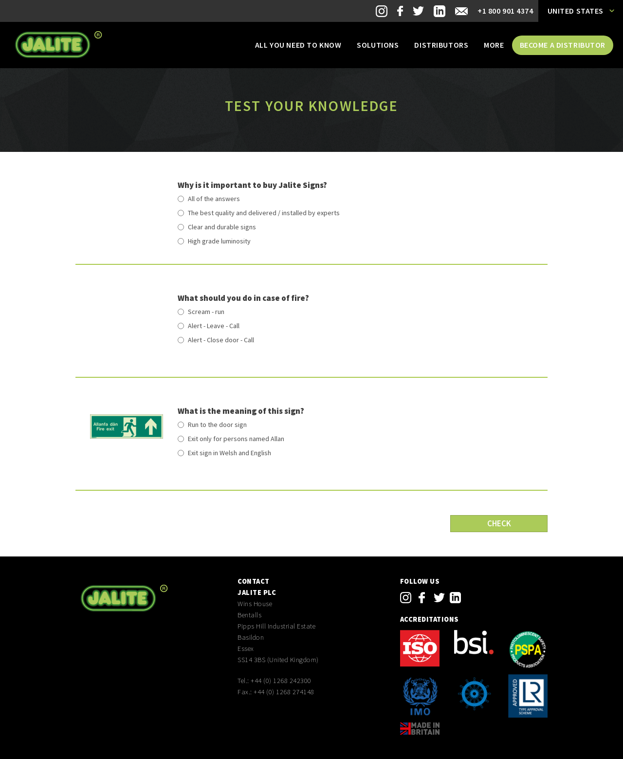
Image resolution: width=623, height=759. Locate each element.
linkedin (455, 597)
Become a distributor (562, 45)
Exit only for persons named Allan (236, 438)
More (494, 45)
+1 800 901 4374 (505, 11)
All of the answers (214, 198)
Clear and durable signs (222, 226)
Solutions (378, 45)
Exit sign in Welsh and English (229, 452)
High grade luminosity (219, 241)
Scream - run (206, 311)
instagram (405, 597)
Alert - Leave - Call (213, 325)
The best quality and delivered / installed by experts (264, 212)
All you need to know (298, 45)
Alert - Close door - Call (221, 339)
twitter (439, 597)
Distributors (441, 45)
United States (576, 11)
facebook (421, 597)
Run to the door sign (217, 424)
